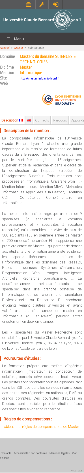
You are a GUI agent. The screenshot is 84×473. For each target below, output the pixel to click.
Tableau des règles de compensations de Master (40, 426)
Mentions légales (60, 453)
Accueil (4, 47)
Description (12, 120)
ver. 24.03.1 (76, 471)
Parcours (60, 120)
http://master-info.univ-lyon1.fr (40, 78)
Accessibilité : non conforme (30, 453)
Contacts (42, 120)
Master (18, 47)
